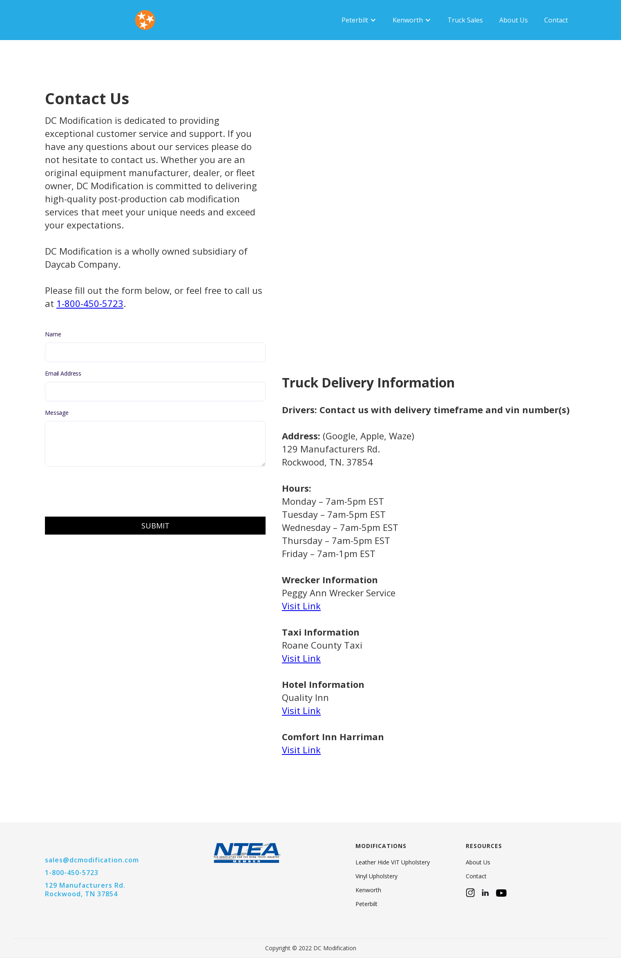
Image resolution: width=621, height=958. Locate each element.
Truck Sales (465, 20)
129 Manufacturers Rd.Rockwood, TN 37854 (85, 889)
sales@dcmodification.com (92, 859)
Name (53, 334)
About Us (513, 20)
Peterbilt (366, 904)
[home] (81, 20)
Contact (556, 20)
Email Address (63, 373)
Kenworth (368, 890)
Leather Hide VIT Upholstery (392, 862)
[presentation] (107, 491)
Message (57, 412)
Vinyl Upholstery (376, 876)
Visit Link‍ (301, 606)
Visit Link (301, 749)
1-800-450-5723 (89, 303)
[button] (358, 20)
